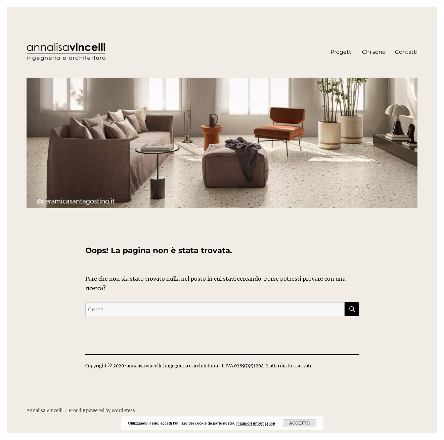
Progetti (341, 52)
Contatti (406, 52)
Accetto (299, 423)
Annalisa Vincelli (44, 410)
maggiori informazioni (255, 423)
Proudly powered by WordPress (102, 410)
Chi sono (374, 52)
